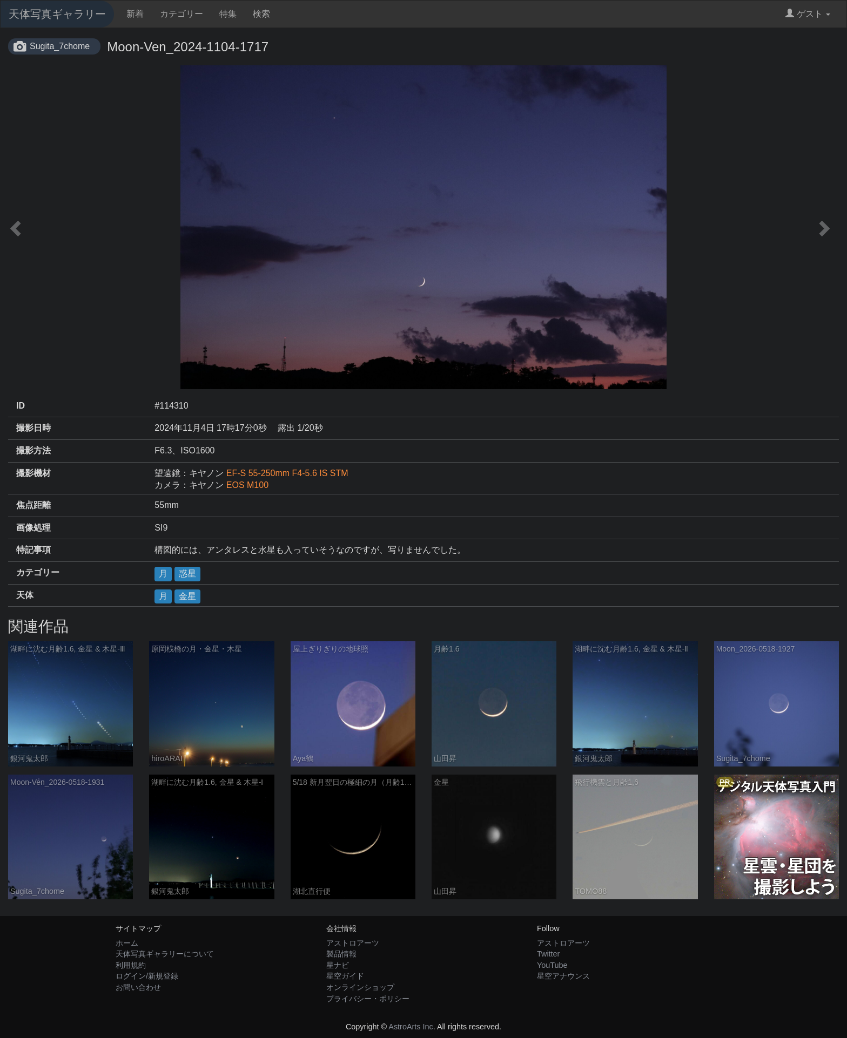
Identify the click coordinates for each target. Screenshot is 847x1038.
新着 (135, 13)
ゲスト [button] (807, 13)
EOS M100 (247, 485)
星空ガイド (345, 976)
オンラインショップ (360, 987)
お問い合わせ (138, 987)
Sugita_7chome (60, 46)
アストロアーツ (352, 943)
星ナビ (337, 965)
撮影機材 (33, 473)
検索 (261, 13)
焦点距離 (33, 505)
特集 (228, 13)
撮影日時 (33, 427)
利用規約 (131, 965)
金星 (187, 596)
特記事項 (33, 549)
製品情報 (341, 953)
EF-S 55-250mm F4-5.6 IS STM (291, 473)
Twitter (548, 953)
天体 (24, 595)
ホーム (127, 943)
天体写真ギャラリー (57, 14)
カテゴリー (181, 13)
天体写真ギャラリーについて (165, 953)
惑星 (187, 573)
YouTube (552, 965)
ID (20, 405)
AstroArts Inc (410, 1026)
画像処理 (33, 527)
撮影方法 (33, 450)
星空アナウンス (563, 976)
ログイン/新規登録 (147, 976)
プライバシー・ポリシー (367, 998)
